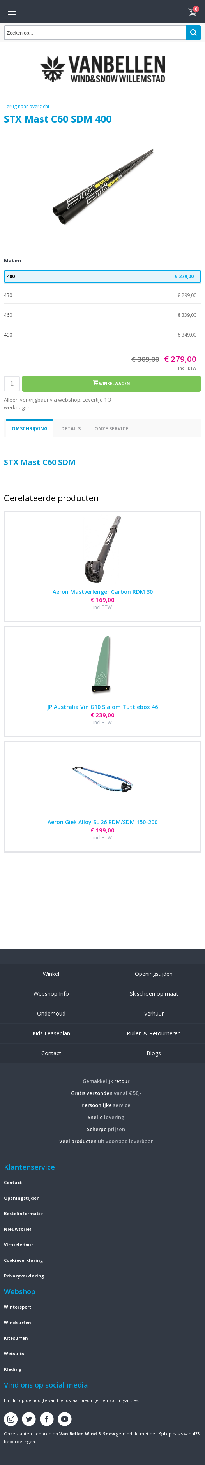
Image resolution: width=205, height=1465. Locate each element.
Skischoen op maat (154, 993)
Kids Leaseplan (51, 1033)
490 (102, 335)
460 (102, 315)
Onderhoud (51, 1013)
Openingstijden (154, 973)
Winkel (51, 973)
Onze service (111, 428)
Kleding (12, 1369)
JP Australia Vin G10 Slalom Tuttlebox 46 (102, 707)
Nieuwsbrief (18, 1229)
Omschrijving (30, 428)
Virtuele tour (18, 1244)
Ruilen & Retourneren (154, 1033)
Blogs (154, 1053)
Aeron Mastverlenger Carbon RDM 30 (103, 591)
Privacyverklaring (24, 1276)
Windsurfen (17, 1322)
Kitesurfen (16, 1338)
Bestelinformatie (23, 1213)
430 (102, 295)
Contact (51, 1053)
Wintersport (17, 1307)
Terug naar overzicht (26, 106)
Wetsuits (14, 1353)
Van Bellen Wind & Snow (87, 1434)
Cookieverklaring (23, 1260)
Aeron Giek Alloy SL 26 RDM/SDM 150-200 (102, 822)
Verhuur (154, 1013)
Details (71, 428)
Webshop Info (51, 993)
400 (102, 277)
